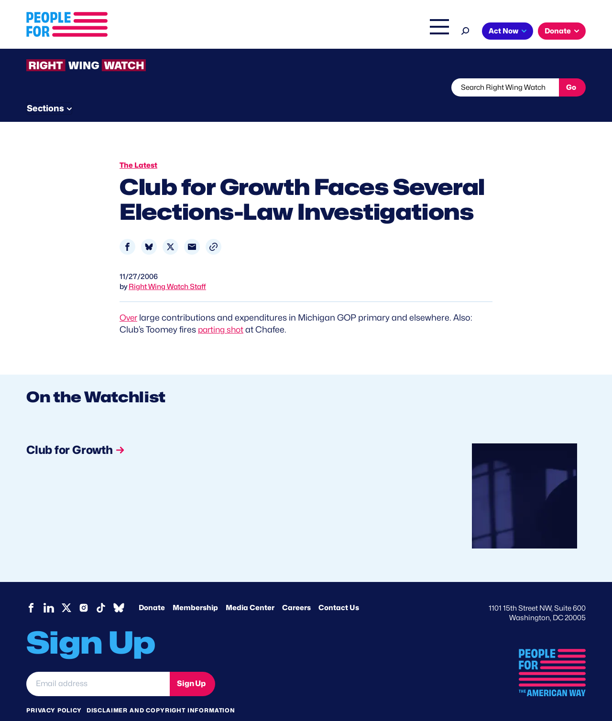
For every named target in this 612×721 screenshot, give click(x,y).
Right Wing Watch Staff (167, 268)
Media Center (250, 589)
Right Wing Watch (339, 32)
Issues (222, 32)
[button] (213, 229)
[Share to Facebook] (127, 229)
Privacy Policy (54, 692)
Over (129, 299)
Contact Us (338, 589)
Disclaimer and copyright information (161, 692)
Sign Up (191, 665)
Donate (558, 31)
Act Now (503, 31)
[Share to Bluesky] (149, 229)
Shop (433, 32)
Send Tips (337, 87)
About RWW (207, 87)
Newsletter (273, 87)
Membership (195, 589)
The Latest (396, 32)
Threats (95, 87)
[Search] (465, 29)
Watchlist (151, 87)
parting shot (222, 311)
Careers (296, 589)
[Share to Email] (192, 229)
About (183, 32)
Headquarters (274, 32)
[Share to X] (170, 229)
